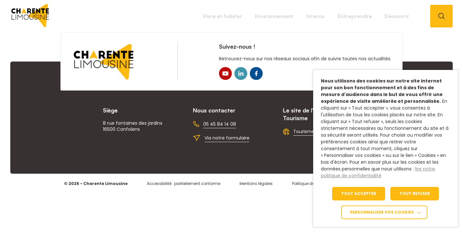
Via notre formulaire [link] (227, 138)
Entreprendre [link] (330, 16)
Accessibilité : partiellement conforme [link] (183, 183)
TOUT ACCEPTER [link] (358, 193)
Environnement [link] (218, 16)
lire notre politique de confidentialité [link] (378, 172)
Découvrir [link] (389, 16)
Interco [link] (275, 16)
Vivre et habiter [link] (150, 16)
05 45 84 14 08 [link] (219, 124)
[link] (30, 25)
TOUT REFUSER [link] (414, 193)
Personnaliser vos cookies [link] (382, 212)
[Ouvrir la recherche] (441, 16)
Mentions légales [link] (256, 183)
